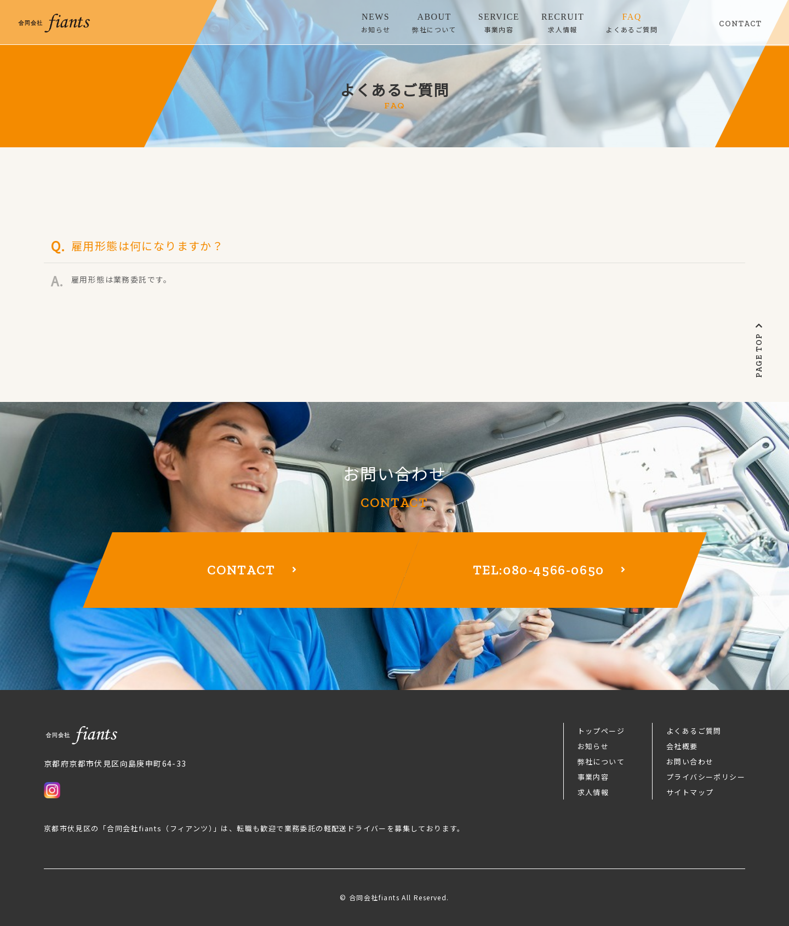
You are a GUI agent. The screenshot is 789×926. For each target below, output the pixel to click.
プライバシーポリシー (705, 777)
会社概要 (682, 746)
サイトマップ (689, 792)
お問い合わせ (689, 761)
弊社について (601, 761)
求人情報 (593, 792)
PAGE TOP (759, 350)
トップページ (601, 731)
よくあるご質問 (694, 731)
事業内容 (593, 777)
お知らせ (593, 746)
